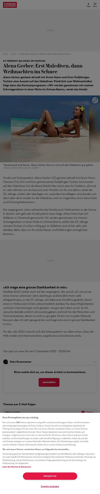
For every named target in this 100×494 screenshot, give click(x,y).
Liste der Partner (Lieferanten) (16, 467)
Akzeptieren (50, 476)
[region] (50, 453)
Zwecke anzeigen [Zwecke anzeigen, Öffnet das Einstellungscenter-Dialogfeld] (50, 486)
